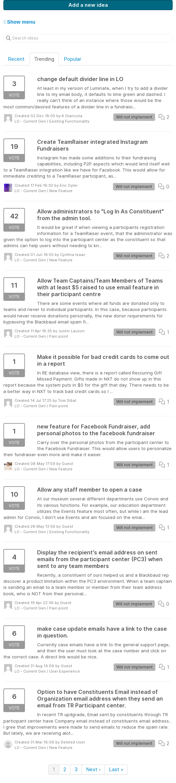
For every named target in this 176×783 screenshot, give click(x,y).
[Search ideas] (88, 38)
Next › (93, 769)
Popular (72, 59)
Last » (116, 769)
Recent (16, 59)
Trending (44, 59)
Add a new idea (88, 5)
